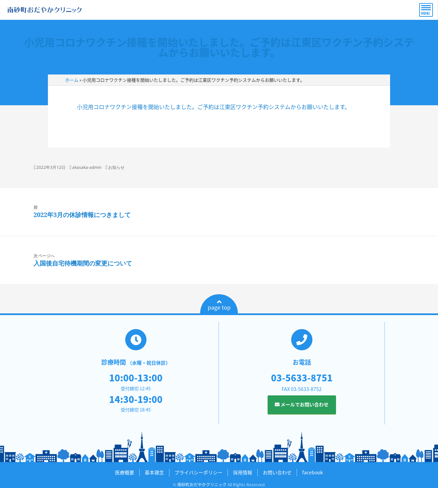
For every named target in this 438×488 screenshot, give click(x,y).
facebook (312, 472)
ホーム (71, 80)
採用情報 (242, 472)
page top (219, 305)
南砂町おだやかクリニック (202, 485)
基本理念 (154, 472)
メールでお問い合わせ (301, 404)
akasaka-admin (86, 167)
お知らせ (116, 167)
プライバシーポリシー (198, 472)
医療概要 (124, 472)
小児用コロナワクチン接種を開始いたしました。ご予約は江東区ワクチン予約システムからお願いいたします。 (219, 47)
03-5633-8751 (302, 377)
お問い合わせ (277, 472)
